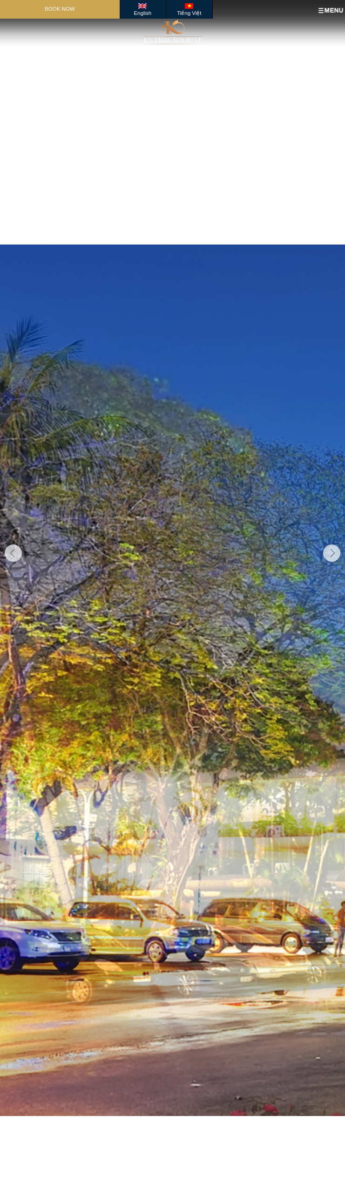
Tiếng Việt (189, 13)
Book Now (60, 9)
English (142, 13)
